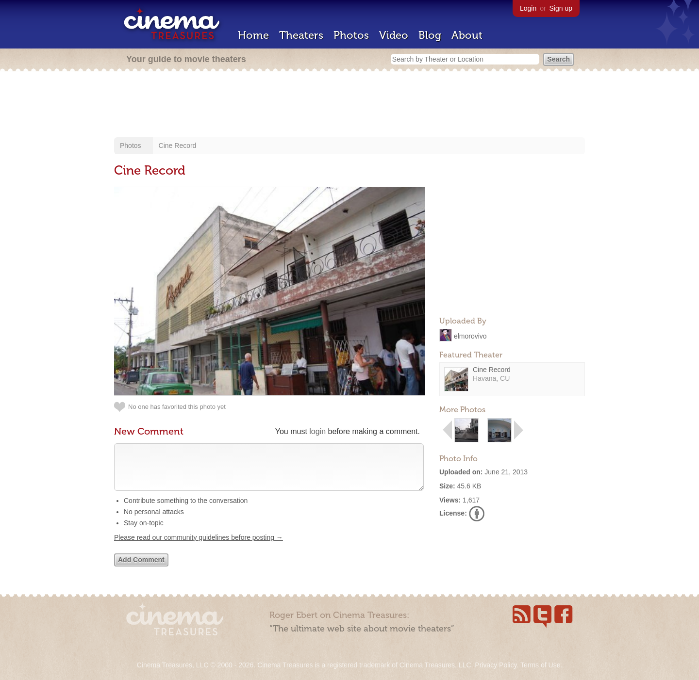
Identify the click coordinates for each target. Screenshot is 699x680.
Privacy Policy (495, 665)
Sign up (560, 8)
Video (393, 35)
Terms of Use (540, 665)
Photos (351, 35)
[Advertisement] (349, 105)
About (467, 35)
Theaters (301, 35)
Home (253, 35)
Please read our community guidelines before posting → (198, 547)
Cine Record (178, 145)
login (317, 431)
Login (528, 8)
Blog (429, 35)
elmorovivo (470, 336)
